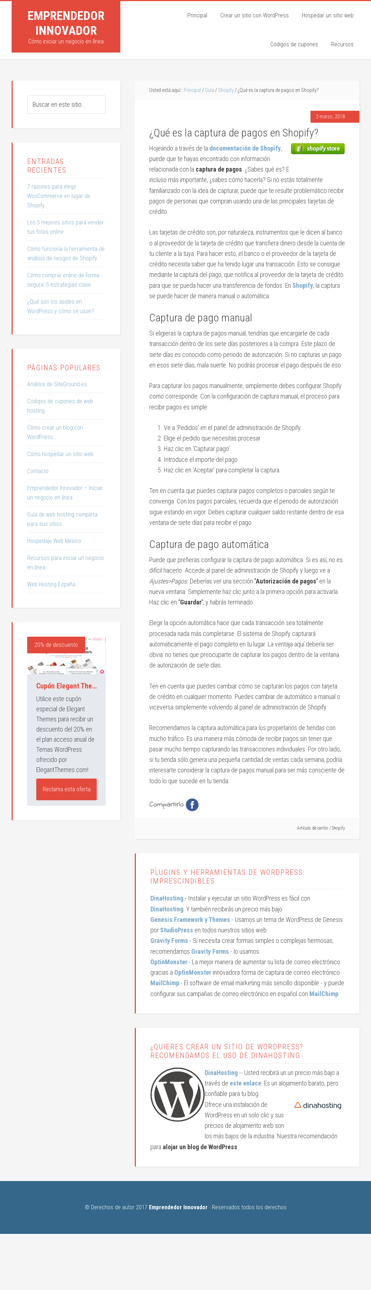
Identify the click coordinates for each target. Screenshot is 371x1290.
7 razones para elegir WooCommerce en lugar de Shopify (58, 196)
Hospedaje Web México (54, 541)
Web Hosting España (51, 584)
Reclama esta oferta (67, 789)
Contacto (38, 471)
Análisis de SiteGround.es (57, 384)
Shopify (338, 828)
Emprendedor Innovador (66, 23)
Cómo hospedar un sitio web (60, 454)
